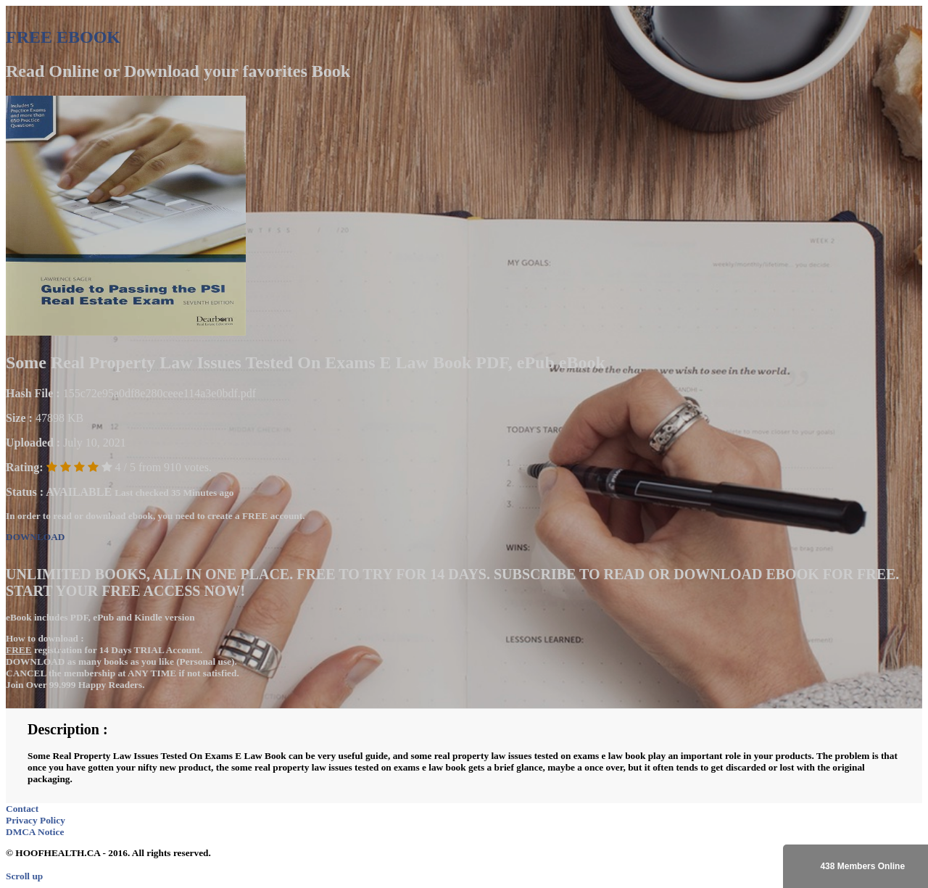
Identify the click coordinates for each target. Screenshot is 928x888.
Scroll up (24, 876)
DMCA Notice (35, 831)
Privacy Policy (35, 820)
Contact (22, 808)
